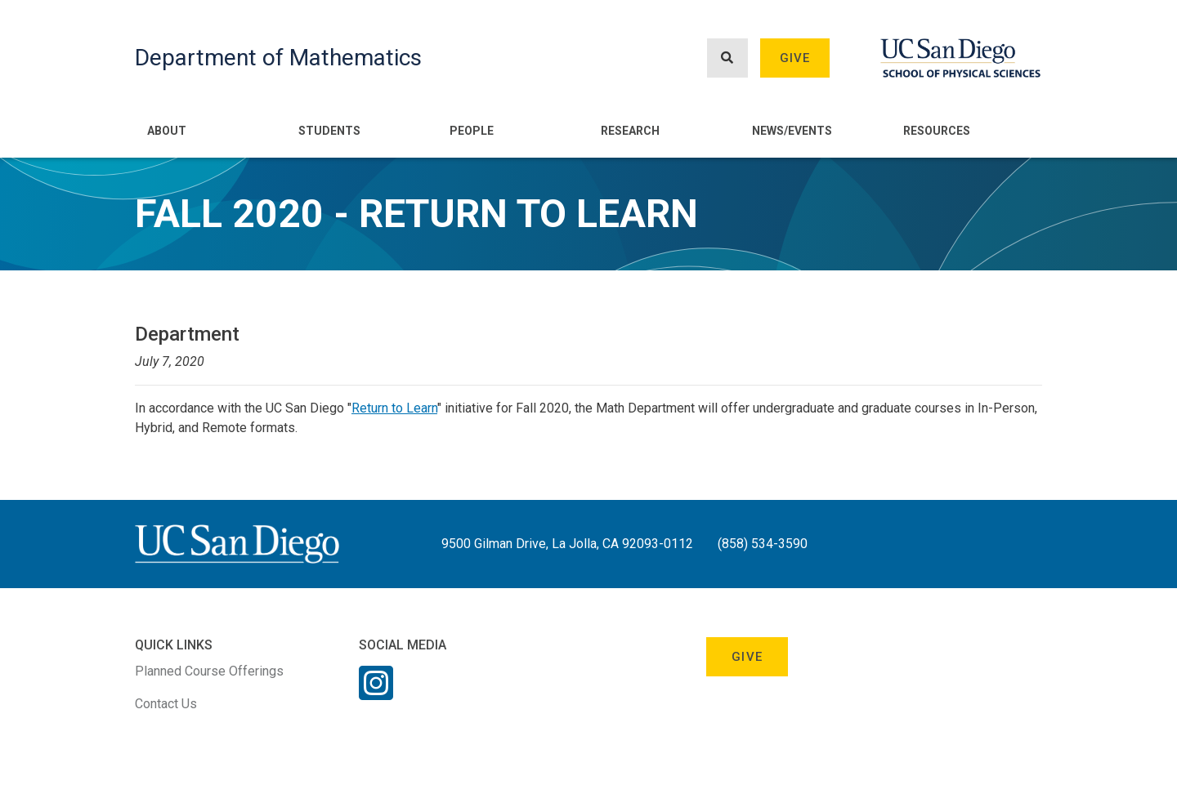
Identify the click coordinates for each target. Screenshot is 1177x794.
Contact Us (166, 703)
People (472, 130)
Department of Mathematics (278, 57)
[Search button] (727, 58)
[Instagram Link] (376, 693)
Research (630, 130)
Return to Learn (394, 408)
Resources (936, 130)
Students (329, 130)
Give (795, 58)
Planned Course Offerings (209, 671)
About (166, 130)
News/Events (792, 130)
